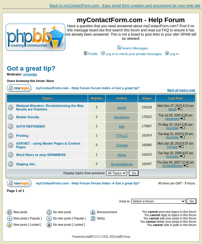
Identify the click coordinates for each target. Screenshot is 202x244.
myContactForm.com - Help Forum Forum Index (73, 88)
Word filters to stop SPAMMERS (41, 155)
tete (121, 126)
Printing (22, 135)
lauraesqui (121, 117)
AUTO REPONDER (30, 126)
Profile (91, 54)
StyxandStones (122, 164)
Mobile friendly (27, 117)
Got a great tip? (31, 68)
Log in (172, 54)
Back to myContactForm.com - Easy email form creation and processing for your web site (125, 5)
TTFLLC (122, 135)
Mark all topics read (181, 90)
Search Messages (132, 48)
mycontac (30, 74)
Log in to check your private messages (131, 54)
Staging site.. (26, 164)
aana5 (122, 107)
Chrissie (122, 145)
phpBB (89, 236)
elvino (122, 155)
